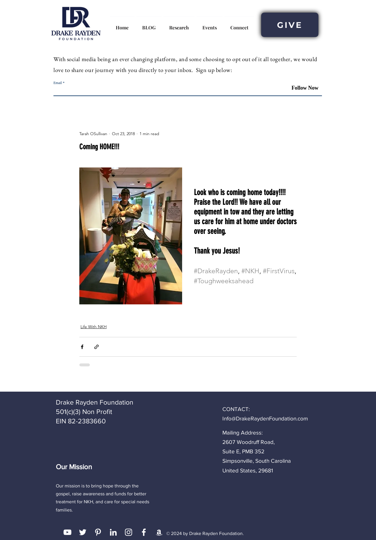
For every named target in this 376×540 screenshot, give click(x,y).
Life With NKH (93, 326)
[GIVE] (289, 25)
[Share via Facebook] (82, 347)
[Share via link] (96, 347)
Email (57, 83)
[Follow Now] (300, 88)
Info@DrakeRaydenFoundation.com (265, 418)
